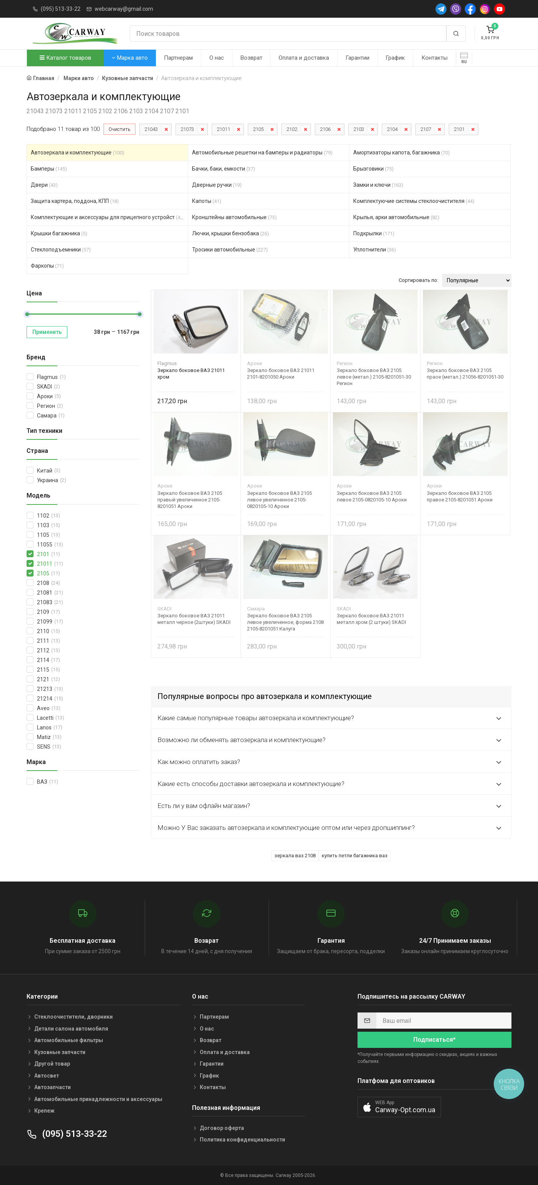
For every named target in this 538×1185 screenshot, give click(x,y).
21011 (223, 129)
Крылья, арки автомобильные (396, 217)
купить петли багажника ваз (355, 855)
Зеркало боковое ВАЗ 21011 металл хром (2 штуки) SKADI (371, 619)
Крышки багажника (59, 233)
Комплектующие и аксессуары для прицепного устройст (108, 217)
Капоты (206, 201)
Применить (47, 332)
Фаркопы (47, 266)
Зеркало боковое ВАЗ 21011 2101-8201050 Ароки (280, 373)
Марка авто (130, 57)
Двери (44, 185)
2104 (392, 129)
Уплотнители (374, 249)
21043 (151, 129)
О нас (216, 57)
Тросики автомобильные (230, 249)
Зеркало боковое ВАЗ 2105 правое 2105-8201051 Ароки (460, 496)
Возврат (251, 57)
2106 (325, 129)
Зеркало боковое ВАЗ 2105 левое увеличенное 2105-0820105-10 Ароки (279, 499)
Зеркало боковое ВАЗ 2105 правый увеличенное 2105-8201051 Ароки (189, 499)
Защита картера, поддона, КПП (75, 201)
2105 (258, 129)
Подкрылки (373, 233)
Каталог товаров (65, 57)
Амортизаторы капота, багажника (401, 152)
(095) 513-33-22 (60, 9)
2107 (425, 129)
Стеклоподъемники (61, 249)
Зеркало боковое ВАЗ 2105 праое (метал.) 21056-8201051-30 (465, 373)
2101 (459, 129)
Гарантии (357, 57)
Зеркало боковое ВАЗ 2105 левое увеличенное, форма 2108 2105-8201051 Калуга (285, 622)
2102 (291, 129)
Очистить (119, 129)
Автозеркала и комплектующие (77, 152)
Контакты (434, 57)
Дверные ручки (217, 185)
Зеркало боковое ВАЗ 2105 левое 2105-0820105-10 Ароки (372, 496)
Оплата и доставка (304, 57)
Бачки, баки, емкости (223, 169)
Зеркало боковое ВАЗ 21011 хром (191, 373)
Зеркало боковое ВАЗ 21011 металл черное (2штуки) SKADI (194, 619)
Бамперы (49, 169)
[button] (399, 1107)
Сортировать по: (418, 280)
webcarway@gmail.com (124, 9)
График (395, 57)
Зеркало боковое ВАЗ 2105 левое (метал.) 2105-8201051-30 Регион (374, 376)
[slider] (27, 314)
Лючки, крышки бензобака (230, 233)
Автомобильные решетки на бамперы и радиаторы (262, 152)
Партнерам (178, 57)
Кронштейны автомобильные (234, 217)
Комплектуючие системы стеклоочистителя (414, 201)
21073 (187, 129)
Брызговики (373, 169)
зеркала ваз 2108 (295, 855)
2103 (358, 129)
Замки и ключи (378, 185)
